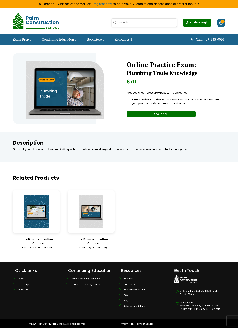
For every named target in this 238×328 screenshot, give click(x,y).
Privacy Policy (127, 323)
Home (21, 278)
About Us (128, 278)
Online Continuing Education (85, 278)
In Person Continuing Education (87, 284)
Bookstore (95, 39)
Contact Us (129, 284)
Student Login (196, 23)
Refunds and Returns (135, 306)
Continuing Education (59, 39)
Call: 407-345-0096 (208, 39)
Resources (123, 39)
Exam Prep (22, 39)
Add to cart (161, 114)
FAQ (126, 295)
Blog (126, 300)
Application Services (134, 289)
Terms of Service (145, 323)
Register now (102, 4)
